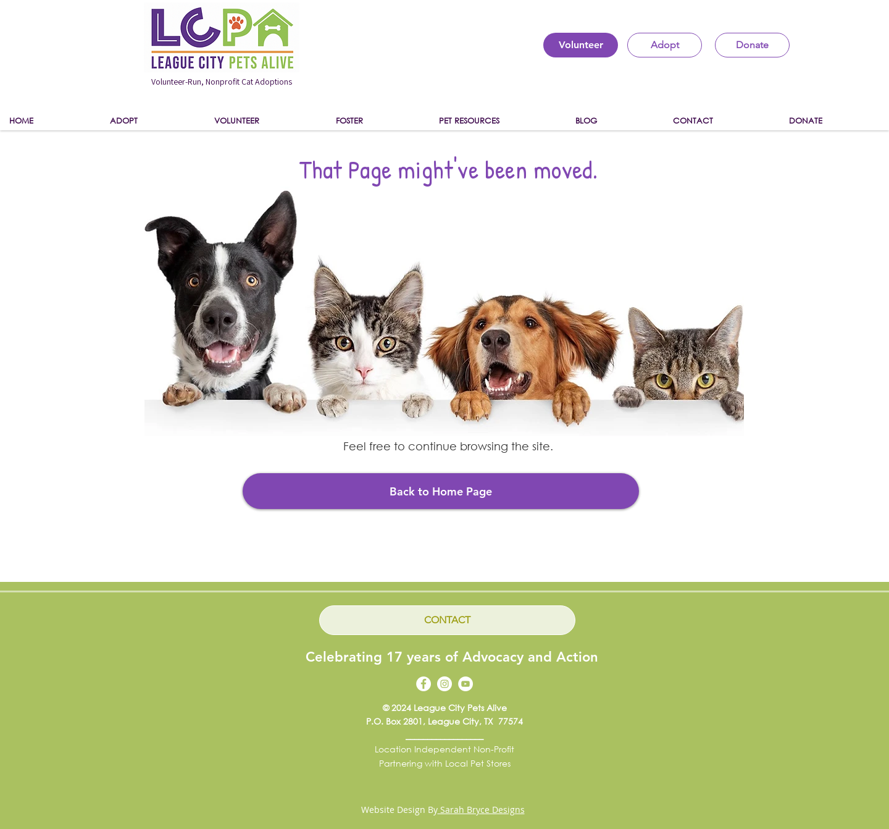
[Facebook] (423, 683)
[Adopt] (664, 45)
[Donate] (752, 45)
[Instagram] (444, 683)
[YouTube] (465, 683)
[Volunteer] (580, 45)
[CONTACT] (447, 620)
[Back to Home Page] (441, 491)
